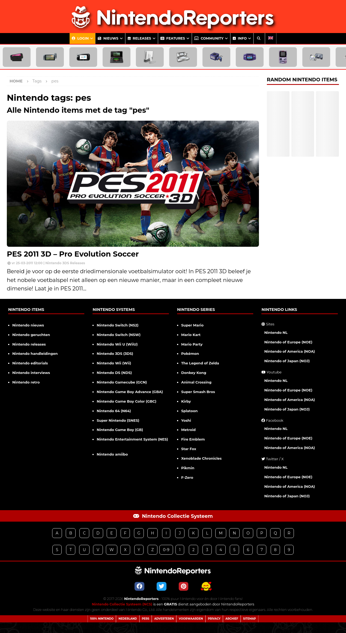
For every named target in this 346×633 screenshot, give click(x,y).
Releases (139, 38)
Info (240, 38)
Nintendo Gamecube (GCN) (122, 382)
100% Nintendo (102, 618)
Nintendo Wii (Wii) (114, 363)
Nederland (127, 618)
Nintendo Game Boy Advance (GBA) (130, 392)
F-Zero (187, 477)
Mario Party (191, 344)
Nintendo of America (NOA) (289, 351)
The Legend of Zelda (200, 363)
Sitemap (249, 618)
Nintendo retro (26, 382)
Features (172, 38)
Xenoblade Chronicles (201, 458)
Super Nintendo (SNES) (118, 420)
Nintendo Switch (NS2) (117, 325)
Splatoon (189, 411)
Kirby (186, 401)
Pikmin (187, 468)
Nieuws (108, 38)
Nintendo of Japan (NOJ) (286, 361)
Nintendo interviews (31, 372)
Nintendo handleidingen (35, 353)
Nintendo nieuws (28, 325)
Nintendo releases (29, 344)
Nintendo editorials (30, 363)
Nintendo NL (276, 332)
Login (80, 38)
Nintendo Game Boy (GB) (120, 429)
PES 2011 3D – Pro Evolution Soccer (73, 253)
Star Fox (188, 449)
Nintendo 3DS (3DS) (115, 353)
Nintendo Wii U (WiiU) (117, 344)
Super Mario (192, 325)
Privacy (214, 618)
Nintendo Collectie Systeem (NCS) (122, 604)
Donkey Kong (193, 372)
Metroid (188, 429)
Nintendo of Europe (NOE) (288, 342)
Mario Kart (191, 334)
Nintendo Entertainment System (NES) (132, 439)
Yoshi (186, 420)
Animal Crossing (196, 382)
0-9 (166, 549)
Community (208, 38)
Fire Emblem (193, 439)
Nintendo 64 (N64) (114, 411)
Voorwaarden (191, 618)
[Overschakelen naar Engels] (270, 38)
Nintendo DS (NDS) (114, 372)
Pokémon (190, 353)
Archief (231, 618)
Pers (146, 618)
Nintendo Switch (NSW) (118, 334)
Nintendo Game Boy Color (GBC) (126, 401)
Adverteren (164, 618)
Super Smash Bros (198, 392)
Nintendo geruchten (31, 334)
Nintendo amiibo (112, 454)
